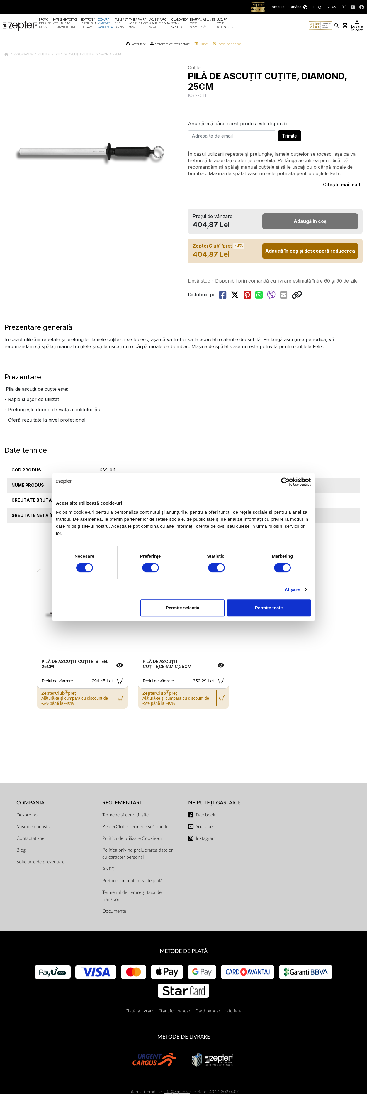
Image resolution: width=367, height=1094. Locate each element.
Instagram (206, 852)
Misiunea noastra (34, 841)
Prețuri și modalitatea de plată (132, 895)
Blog (21, 864)
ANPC (108, 883)
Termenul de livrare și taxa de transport (132, 910)
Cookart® (23, 68)
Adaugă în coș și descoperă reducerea (310, 265)
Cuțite (44, 68)
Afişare (292, 589)
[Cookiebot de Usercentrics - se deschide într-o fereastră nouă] (285, 481)
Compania (30, 817)
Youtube (204, 841)
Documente (114, 925)
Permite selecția (182, 607)
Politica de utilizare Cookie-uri (133, 852)
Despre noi (27, 829)
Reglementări (121, 817)
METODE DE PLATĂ (184, 965)
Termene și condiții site (125, 829)
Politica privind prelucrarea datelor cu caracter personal (137, 868)
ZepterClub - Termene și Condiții (135, 841)
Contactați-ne (30, 852)
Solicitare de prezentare (40, 876)
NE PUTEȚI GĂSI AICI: (214, 817)
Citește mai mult (341, 199)
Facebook (205, 829)
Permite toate (269, 607)
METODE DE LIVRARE (183, 1051)
